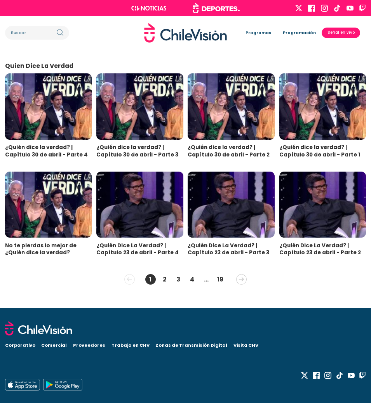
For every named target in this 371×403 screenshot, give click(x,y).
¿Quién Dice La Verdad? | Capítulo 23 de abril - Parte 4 (137, 249)
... (206, 279)
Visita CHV (245, 345)
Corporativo (20, 345)
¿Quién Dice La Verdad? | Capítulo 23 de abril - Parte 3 (228, 249)
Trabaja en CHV (130, 345)
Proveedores (89, 345)
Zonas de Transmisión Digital (191, 345)
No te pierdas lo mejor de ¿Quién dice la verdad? (41, 249)
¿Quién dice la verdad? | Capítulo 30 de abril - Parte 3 (137, 151)
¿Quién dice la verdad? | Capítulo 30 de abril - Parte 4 (46, 151)
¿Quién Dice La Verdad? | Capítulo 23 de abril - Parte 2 (320, 249)
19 (220, 279)
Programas (258, 33)
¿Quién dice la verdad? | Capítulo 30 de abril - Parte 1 (319, 151)
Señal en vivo (341, 32)
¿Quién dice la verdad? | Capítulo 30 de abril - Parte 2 (229, 151)
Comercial (54, 345)
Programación (299, 33)
